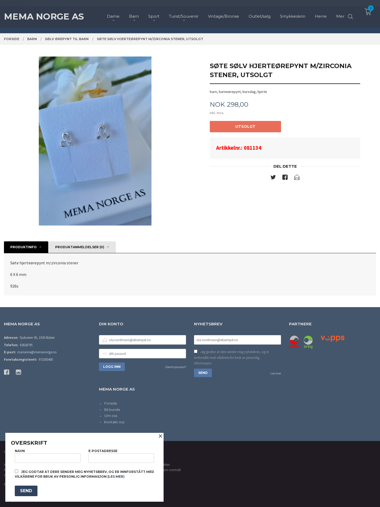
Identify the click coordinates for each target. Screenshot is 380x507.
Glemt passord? (175, 367)
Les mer (275, 373)
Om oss (110, 416)
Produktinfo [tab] (23, 247)
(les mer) (116, 476)
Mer (340, 13)
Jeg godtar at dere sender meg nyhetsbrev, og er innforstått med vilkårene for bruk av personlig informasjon (231, 357)
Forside (110, 403)
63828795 (26, 345)
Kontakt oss (114, 422)
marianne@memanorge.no (37, 352)
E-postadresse (121, 456)
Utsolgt (245, 126)
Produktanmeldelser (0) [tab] (79, 247)
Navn (47, 456)
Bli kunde (112, 409)
